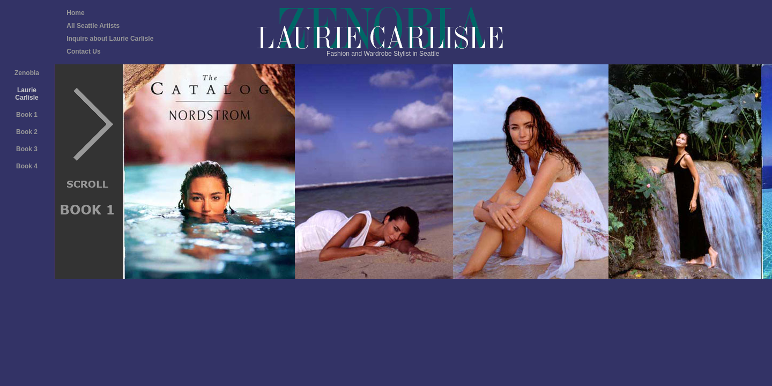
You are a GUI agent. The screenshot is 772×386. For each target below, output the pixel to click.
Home (75, 13)
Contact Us (83, 51)
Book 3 (27, 149)
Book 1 (27, 114)
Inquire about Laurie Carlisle (109, 38)
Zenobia (26, 73)
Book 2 (27, 132)
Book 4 (27, 166)
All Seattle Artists (93, 25)
